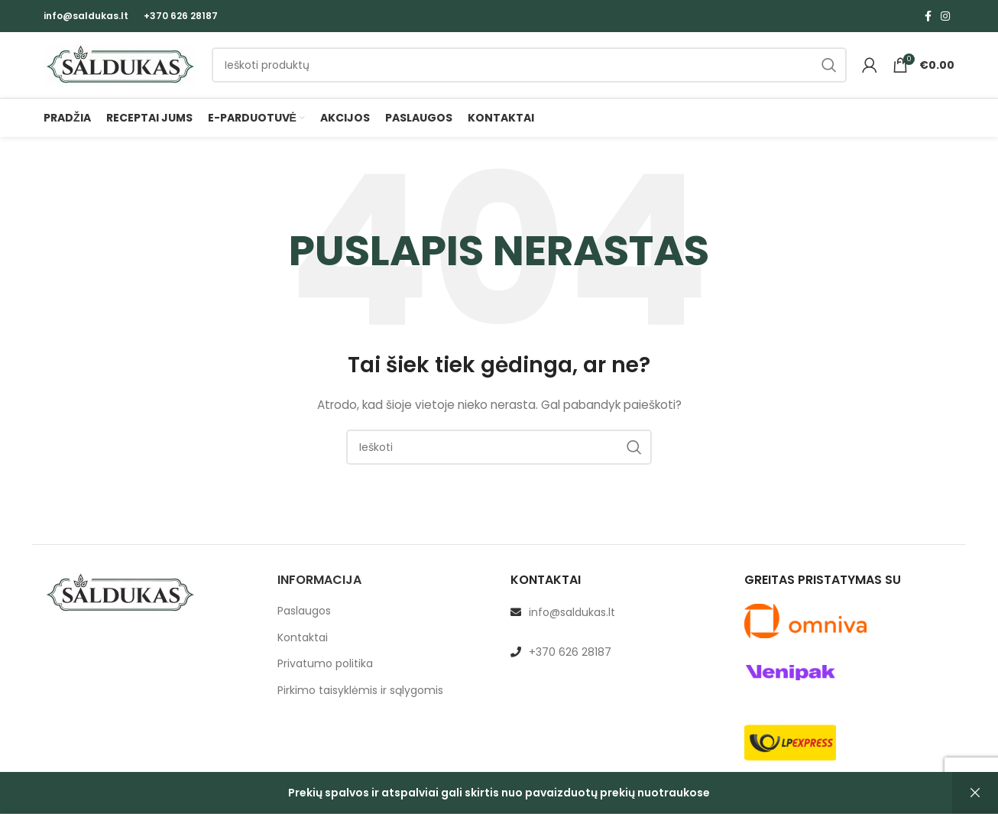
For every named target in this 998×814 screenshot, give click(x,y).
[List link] (615, 626)
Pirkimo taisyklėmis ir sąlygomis (360, 704)
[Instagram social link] (945, 16)
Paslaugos (304, 625)
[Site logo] (120, 71)
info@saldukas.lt (86, 15)
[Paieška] (529, 71)
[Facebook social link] (928, 16)
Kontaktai (302, 651)
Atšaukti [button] (975, 793)
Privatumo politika (325, 677)
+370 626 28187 (181, 15)
